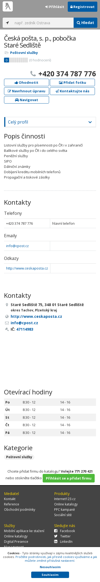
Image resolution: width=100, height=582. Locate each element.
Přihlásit (54, 6)
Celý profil (18, 122)
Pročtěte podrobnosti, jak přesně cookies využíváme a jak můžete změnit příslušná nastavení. (56, 559)
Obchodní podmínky (19, 509)
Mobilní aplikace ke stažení (24, 531)
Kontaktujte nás (72, 91)
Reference (11, 504)
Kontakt (9, 499)
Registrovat (82, 6)
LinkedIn (63, 541)
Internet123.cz (64, 499)
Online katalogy (66, 504)
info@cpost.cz (17, 245)
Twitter (62, 536)
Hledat (85, 22)
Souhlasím (50, 575)
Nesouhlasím (50, 567)
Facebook (64, 531)
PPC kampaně (64, 509)
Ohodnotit (26, 82)
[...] (43, 23)
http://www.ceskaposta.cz (27, 268)
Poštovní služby (24, 52)
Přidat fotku (72, 82)
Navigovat (26, 99)
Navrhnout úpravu (26, 91)
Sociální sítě (63, 515)
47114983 (24, 329)
